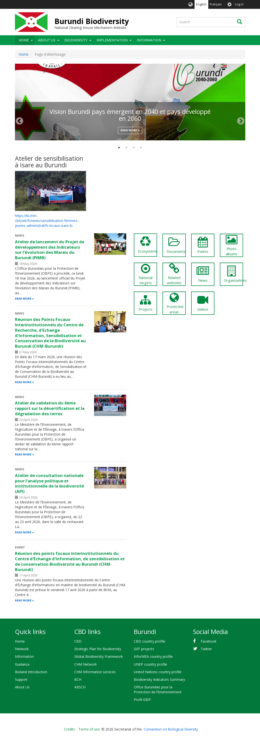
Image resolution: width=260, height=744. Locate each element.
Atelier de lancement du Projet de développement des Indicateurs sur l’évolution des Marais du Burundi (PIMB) (49, 249)
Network (22, 648)
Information (149, 40)
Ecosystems (147, 245)
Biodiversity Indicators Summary (159, 679)
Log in (239, 4)
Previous (19, 121)
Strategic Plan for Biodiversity (97, 648)
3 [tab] (133, 147)
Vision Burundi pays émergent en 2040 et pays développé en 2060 (130, 114)
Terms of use (89, 729)
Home (24, 40)
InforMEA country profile (153, 656)
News (202, 274)
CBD (78, 641)
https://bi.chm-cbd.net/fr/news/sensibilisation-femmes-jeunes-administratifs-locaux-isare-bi (47, 220)
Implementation (112, 40)
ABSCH (80, 687)
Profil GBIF (142, 699)
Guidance (22, 664)
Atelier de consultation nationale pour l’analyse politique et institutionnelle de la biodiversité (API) (49, 483)
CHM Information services (95, 672)
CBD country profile (149, 641)
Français (216, 4)
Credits (69, 729)
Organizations (233, 274)
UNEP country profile (150, 664)
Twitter (206, 648)
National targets (145, 274)
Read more (129, 130)
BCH (77, 679)
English (201, 4)
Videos (202, 303)
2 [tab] (126, 147)
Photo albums (231, 245)
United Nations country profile (158, 672)
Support (21, 679)
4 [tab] (141, 147)
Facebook (208, 641)
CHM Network (85, 664)
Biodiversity (75, 40)
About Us (46, 40)
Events (202, 245)
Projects (145, 303)
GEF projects (144, 648)
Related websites (174, 274)
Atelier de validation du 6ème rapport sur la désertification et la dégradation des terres (50, 408)
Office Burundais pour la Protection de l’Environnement (158, 689)
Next (240, 121)
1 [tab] (119, 147)
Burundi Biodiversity (91, 21)
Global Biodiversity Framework (98, 656)
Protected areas (175, 303)
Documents (176, 245)
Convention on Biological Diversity (171, 729)
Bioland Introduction (31, 672)
